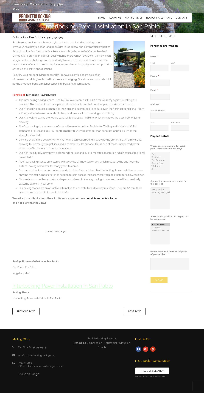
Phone (154, 76)
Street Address (158, 110)
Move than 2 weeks (159, 230)
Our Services (134, 18)
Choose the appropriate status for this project (168, 182)
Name (154, 56)
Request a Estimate (159, 18)
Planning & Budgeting (159, 192)
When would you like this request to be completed (169, 217)
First (153, 63)
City (152, 122)
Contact (181, 18)
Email (154, 90)
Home (101, 18)
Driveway (159, 157)
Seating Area (159, 163)
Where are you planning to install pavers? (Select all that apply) (167, 147)
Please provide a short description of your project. (168, 252)
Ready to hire (159, 189)
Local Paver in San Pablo (101, 198)
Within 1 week (159, 224)
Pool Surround (159, 160)
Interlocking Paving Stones (41, 94)
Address (155, 104)
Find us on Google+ (29, 374)
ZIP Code (175, 122)
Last (173, 63)
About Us (115, 18)
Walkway (159, 166)
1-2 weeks (159, 227)
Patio (159, 154)
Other (159, 169)
